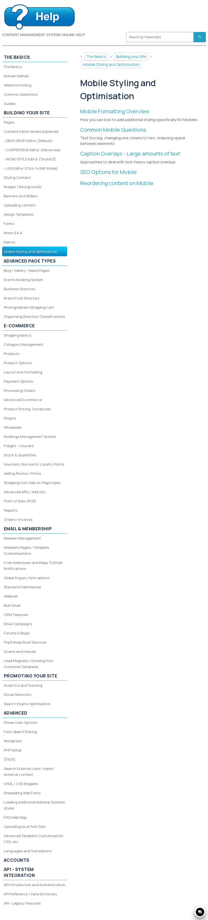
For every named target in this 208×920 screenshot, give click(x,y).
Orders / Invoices (18, 519)
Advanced (15, 713)
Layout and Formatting (23, 372)
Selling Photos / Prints (22, 473)
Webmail (11, 596)
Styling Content (17, 177)
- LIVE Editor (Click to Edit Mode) (31, 168)
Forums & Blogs (17, 633)
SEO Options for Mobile (108, 172)
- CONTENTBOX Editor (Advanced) (32, 149)
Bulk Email (12, 605)
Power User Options (20, 722)
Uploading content (19, 205)
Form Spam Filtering (20, 731)
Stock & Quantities (20, 455)
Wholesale (12, 427)
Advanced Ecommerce (23, 399)
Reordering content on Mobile (116, 183)
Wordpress (13, 740)
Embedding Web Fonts (22, 792)
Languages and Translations (28, 850)
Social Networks (17, 694)
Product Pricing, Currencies (27, 408)
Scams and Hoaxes (20, 651)
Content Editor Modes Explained (31, 131)
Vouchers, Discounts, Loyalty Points (34, 464)
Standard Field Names (22, 587)
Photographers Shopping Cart (29, 307)
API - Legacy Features (22, 903)
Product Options (18, 362)
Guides (9, 103)
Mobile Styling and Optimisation (111, 64)
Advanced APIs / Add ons (24, 491)
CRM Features (16, 614)
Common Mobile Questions (113, 129)
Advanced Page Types (30, 261)
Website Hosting (17, 85)
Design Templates (18, 214)
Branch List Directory (22, 298)
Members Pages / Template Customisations (26, 550)
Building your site (131, 56)
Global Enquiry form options (27, 577)
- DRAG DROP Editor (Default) (28, 140)
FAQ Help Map (15, 817)
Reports (10, 510)
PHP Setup (12, 750)
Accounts (17, 860)
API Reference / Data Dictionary (30, 894)
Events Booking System (23, 279)
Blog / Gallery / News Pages (26, 270)
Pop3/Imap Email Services (25, 642)
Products (12, 353)
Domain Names (16, 75)
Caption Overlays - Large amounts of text (130, 153)
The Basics (96, 56)
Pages (9, 122)
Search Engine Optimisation (27, 703)
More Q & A (13, 232)
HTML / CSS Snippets (21, 783)
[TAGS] (9, 759)
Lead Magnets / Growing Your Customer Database (28, 663)
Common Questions (20, 94)
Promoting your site (30, 676)
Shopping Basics (17, 335)
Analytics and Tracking (23, 685)
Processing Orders (19, 390)
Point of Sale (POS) (20, 501)
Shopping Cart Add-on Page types (32, 482)
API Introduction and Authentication (34, 884)
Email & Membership (28, 529)
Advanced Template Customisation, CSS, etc (34, 838)
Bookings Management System (30, 436)
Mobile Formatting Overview (114, 111)
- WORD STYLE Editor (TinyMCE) (30, 159)
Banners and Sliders (20, 195)
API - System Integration (19, 872)
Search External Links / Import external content (29, 771)
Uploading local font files (25, 826)
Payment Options (18, 381)
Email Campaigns (18, 623)
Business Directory (19, 288)
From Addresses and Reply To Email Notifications (33, 565)
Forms (9, 223)
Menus (9, 242)
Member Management (22, 538)
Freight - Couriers (19, 445)
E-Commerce (19, 326)
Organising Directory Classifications (34, 316)
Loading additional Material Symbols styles (34, 805)
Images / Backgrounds (22, 186)
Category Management (24, 344)
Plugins (10, 418)
